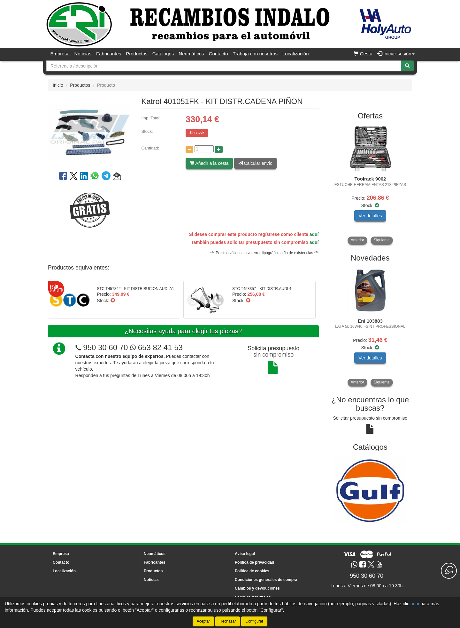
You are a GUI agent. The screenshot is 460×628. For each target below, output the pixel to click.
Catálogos (163, 53)
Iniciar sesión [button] (396, 53)
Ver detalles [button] (370, 215)
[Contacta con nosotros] (449, 571)
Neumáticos (191, 53)
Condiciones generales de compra (266, 579)
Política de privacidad (254, 562)
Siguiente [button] (382, 240)
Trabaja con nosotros (255, 53)
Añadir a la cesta (209, 163)
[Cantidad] (204, 148)
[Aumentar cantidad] (219, 149)
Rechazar (227, 621)
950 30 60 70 (105, 347)
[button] (117, 177)
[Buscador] (223, 65)
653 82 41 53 (156, 347)
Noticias (82, 53)
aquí (314, 234)
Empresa (60, 53)
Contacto (218, 53)
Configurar (254, 621)
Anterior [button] (357, 240)
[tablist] (370, 184)
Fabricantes (108, 53)
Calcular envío (255, 163)
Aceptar (203, 621)
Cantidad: (150, 148)
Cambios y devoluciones (257, 588)
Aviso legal (245, 554)
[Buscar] (407, 65)
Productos (137, 53)
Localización (295, 53)
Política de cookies (252, 571)
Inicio (58, 85)
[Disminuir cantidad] (189, 149)
